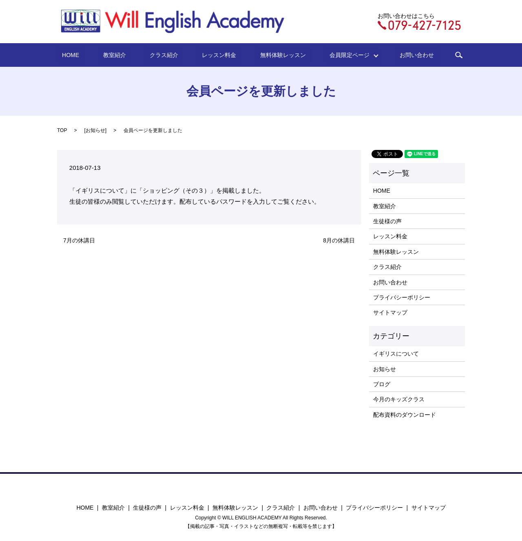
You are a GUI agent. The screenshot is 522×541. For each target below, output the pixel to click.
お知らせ (95, 130)
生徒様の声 (387, 221)
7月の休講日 (79, 240)
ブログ (381, 384)
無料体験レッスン (270, 55)
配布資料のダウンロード (404, 414)
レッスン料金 (216, 55)
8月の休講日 (339, 240)
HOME (98, 55)
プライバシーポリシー (401, 297)
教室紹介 (132, 55)
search (426, 55)
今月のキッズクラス (399, 399)
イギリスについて (396, 353)
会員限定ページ (329, 55)
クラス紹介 (171, 55)
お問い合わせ (389, 55)
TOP (62, 130)
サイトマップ (390, 312)
